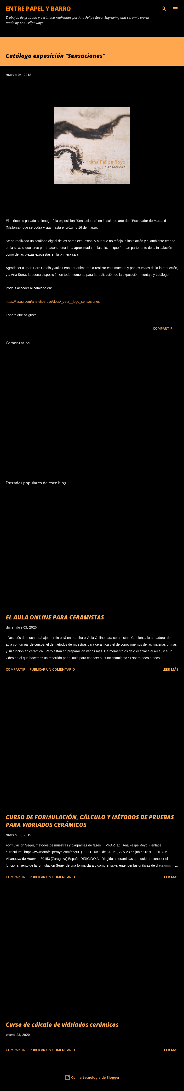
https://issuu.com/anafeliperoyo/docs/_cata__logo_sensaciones (53, 301)
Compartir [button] (162, 328)
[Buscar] (164, 9)
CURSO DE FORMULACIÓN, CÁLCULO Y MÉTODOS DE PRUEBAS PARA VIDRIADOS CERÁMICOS (90, 821)
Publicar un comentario (52, 669)
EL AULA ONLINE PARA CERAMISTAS (55, 617)
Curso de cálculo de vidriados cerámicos (62, 1024)
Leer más (170, 669)
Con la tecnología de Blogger (92, 1077)
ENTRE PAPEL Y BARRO (38, 9)
